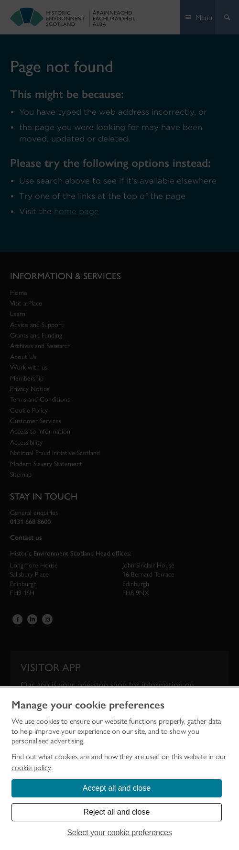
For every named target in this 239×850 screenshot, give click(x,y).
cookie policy (31, 767)
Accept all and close (117, 788)
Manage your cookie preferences (87, 705)
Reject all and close (117, 812)
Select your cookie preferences (119, 832)
